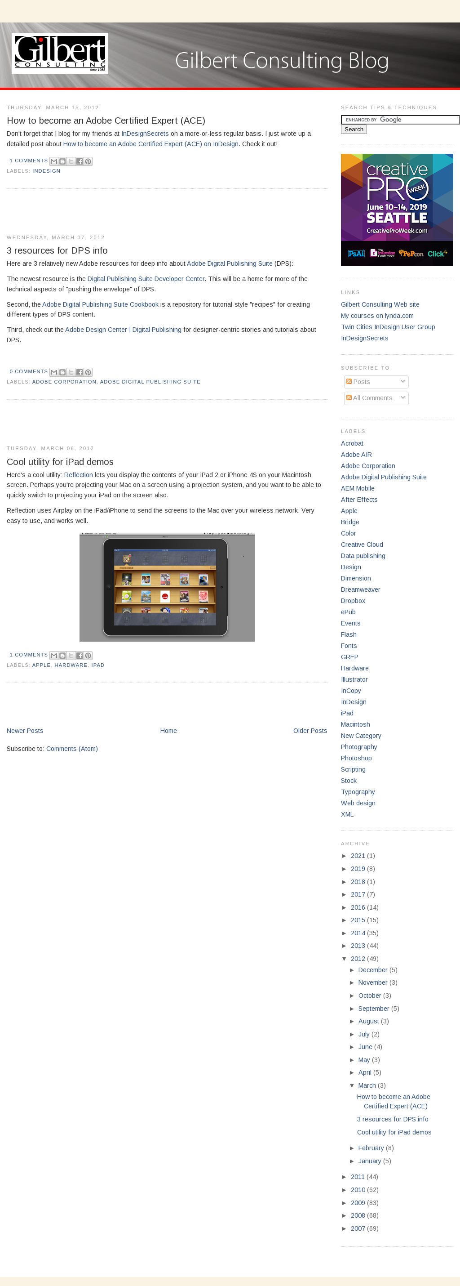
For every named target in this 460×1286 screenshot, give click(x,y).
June (366, 1046)
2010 (359, 1189)
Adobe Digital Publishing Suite (230, 263)
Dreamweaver (360, 589)
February (372, 1148)
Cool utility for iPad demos (60, 462)
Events (351, 623)
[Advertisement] (112, 211)
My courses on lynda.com (377, 315)
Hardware (71, 665)
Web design (358, 803)
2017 (359, 894)
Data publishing (363, 555)
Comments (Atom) (72, 748)
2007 (359, 1228)
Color (348, 533)
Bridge (350, 522)
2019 (359, 868)
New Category (361, 735)
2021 (359, 855)
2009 (359, 1202)
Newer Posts (25, 730)
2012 (359, 958)
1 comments (29, 160)
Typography (358, 791)
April (365, 1072)
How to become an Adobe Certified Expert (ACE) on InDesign (151, 143)
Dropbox (353, 600)
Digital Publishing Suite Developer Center (146, 278)
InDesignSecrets (145, 133)
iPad (98, 665)
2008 (359, 1215)
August (369, 1021)
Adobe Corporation (64, 381)
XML (347, 814)
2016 (359, 907)
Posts (358, 381)
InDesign (46, 171)
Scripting (353, 769)
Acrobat (352, 443)
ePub (348, 612)
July (365, 1034)
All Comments (369, 398)
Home (168, 730)
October (370, 995)
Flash (349, 634)
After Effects (359, 499)
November (373, 982)
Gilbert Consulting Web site (380, 304)
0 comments (29, 371)
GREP (349, 657)
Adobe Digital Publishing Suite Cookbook (100, 304)
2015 (359, 920)
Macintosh (355, 724)
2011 (359, 1176)
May (365, 1059)
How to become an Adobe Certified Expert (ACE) (106, 120)
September (374, 1008)
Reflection (78, 474)
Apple (41, 665)
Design (351, 567)
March (368, 1085)
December (373, 969)
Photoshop (356, 758)
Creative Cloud (362, 544)
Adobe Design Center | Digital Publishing (123, 329)
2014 (359, 933)
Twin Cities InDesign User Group (388, 326)
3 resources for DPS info (57, 250)
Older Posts (310, 730)
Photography (359, 746)
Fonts (349, 645)
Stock (349, 780)
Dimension (356, 578)
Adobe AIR (356, 454)
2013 (359, 945)
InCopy (351, 690)
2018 (359, 881)
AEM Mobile (358, 488)
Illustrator (354, 679)
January (370, 1161)
